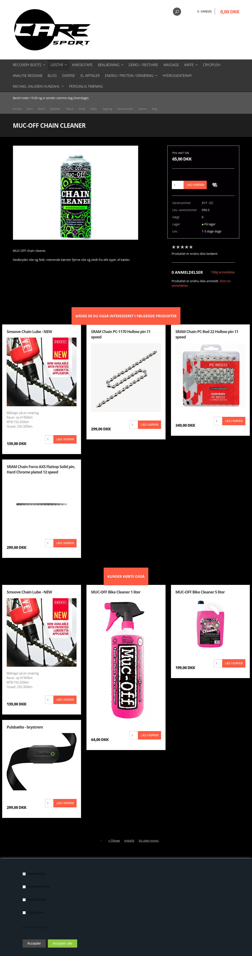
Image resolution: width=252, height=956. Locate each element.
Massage (171, 64)
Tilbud (69, 109)
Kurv (30, 109)
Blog (52, 75)
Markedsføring (38, 886)
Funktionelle (36, 899)
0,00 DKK (229, 11)
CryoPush (211, 64)
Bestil (41, 109)
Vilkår (93, 109)
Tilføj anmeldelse (223, 272)
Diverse (68, 75)
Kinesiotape (82, 64)
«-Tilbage (114, 840)
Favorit (142, 109)
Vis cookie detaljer (35, 927)
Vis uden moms (149, 840)
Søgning (107, 109)
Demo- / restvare (143, 64)
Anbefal (129, 840)
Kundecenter (125, 109)
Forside (17, 109)
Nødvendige (36, 874)
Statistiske (35, 912)
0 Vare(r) (204, 11)
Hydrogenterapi (177, 75)
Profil (82, 109)
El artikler (90, 75)
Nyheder (55, 109)
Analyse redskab (27, 75)
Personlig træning (86, 86)
